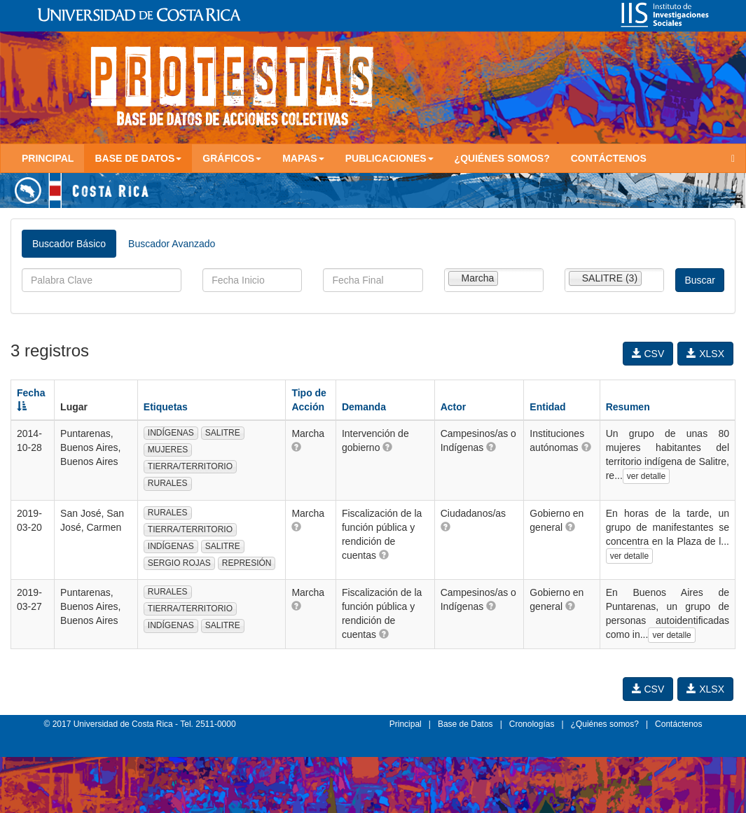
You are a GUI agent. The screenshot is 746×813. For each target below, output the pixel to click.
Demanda (364, 406)
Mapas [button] (303, 158)
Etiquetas (166, 406)
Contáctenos (609, 158)
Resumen (628, 406)
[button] (296, 447)
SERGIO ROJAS (179, 563)
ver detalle (646, 476)
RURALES (168, 483)
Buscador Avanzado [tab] (171, 243)
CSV (648, 353)
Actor (454, 406)
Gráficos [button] (231, 158)
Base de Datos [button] (138, 158)
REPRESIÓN (247, 563)
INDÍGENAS (171, 433)
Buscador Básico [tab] (69, 243)
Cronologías (532, 724)
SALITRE (222, 433)
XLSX (705, 353)
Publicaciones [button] (389, 158)
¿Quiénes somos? (502, 158)
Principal (48, 158)
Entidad (547, 406)
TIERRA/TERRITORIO (190, 466)
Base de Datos (465, 724)
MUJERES (168, 449)
